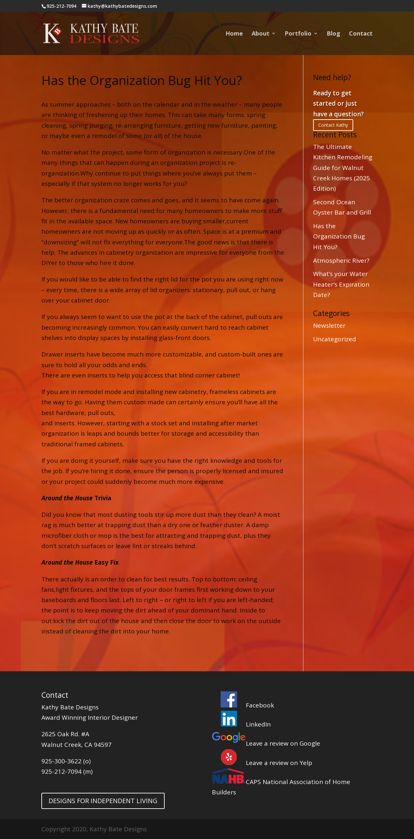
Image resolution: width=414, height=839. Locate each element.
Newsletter (329, 325)
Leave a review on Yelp (262, 763)
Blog (333, 34)
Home (234, 34)
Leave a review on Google (266, 743)
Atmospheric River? (341, 260)
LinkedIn (241, 724)
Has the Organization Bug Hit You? (339, 236)
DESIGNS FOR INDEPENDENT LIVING (103, 800)
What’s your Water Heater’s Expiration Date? (341, 284)
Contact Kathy (333, 125)
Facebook (243, 705)
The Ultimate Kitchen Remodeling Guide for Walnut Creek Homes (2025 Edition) (342, 168)
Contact (361, 34)
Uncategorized (334, 339)
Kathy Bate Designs (70, 707)
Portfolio (298, 34)
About (260, 34)
